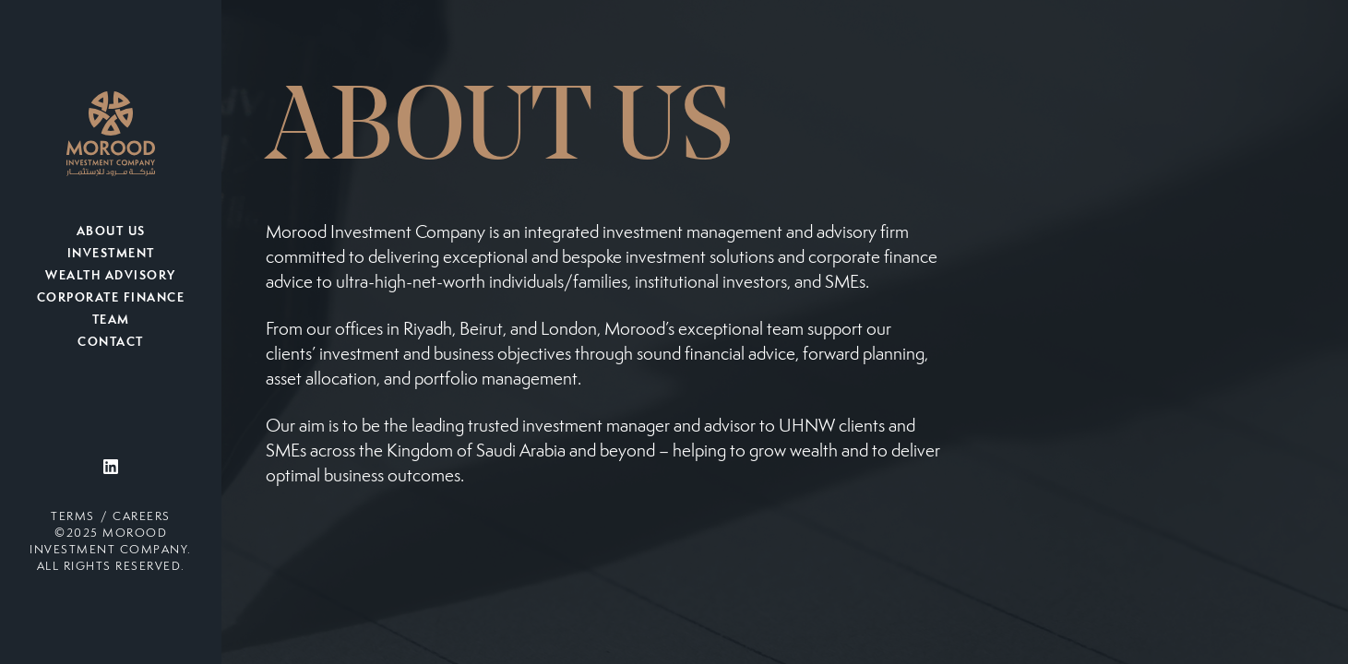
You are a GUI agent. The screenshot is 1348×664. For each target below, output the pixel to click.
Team (111, 320)
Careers (142, 517)
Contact (111, 343)
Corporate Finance (111, 298)
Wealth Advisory (110, 276)
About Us (111, 232)
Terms (73, 517)
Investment (111, 254)
